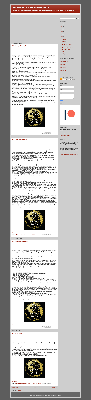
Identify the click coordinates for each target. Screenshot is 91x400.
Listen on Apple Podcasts (64, 61)
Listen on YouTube (63, 70)
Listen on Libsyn (63, 62)
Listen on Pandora (63, 64)
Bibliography (34, 13)
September (64, 39)
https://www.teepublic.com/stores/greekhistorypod (69, 154)
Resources (28, 13)
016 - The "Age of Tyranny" (19, 45)
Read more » (14, 130)
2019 (62, 31)
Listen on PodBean (63, 65)
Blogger (59, 395)
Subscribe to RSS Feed (64, 72)
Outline (22, 13)
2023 (62, 24)
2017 (62, 34)
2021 (62, 28)
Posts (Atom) (19, 390)
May (63, 53)
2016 (62, 36)
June (63, 51)
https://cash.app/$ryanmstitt (65, 135)
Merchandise (48, 13)
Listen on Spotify (63, 67)
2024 (62, 23)
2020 (62, 29)
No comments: (38, 234)
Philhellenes (41, 13)
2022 (62, 26)
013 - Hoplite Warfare (17, 333)
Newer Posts (15, 387)
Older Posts (54, 387)
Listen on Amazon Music (64, 59)
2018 (62, 33)
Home (13, 13)
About (17, 13)
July (63, 42)
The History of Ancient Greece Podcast (31, 7)
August (63, 41)
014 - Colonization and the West (19, 241)
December (64, 37)
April (63, 54)
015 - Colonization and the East (19, 139)
